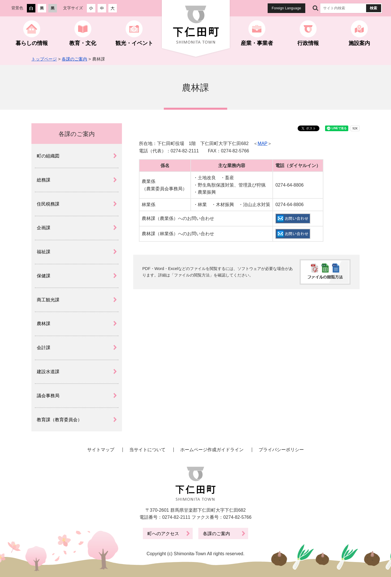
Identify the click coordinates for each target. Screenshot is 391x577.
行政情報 (308, 43)
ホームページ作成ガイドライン (212, 449)
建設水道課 (48, 371)
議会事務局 (48, 395)
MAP (263, 143)
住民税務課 (48, 204)
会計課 (43, 347)
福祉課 (43, 251)
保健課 (43, 275)
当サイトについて (147, 449)
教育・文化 (82, 43)
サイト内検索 (315, 8)
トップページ (44, 59)
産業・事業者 (257, 43)
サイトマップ (100, 449)
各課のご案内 (74, 59)
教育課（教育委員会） (59, 419)
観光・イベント (134, 43)
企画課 (43, 227)
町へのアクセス (163, 533)
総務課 (43, 180)
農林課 (43, 323)
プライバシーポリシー (281, 449)
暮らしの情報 (32, 43)
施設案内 (359, 43)
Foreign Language (286, 8)
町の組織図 (48, 156)
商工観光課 (48, 299)
